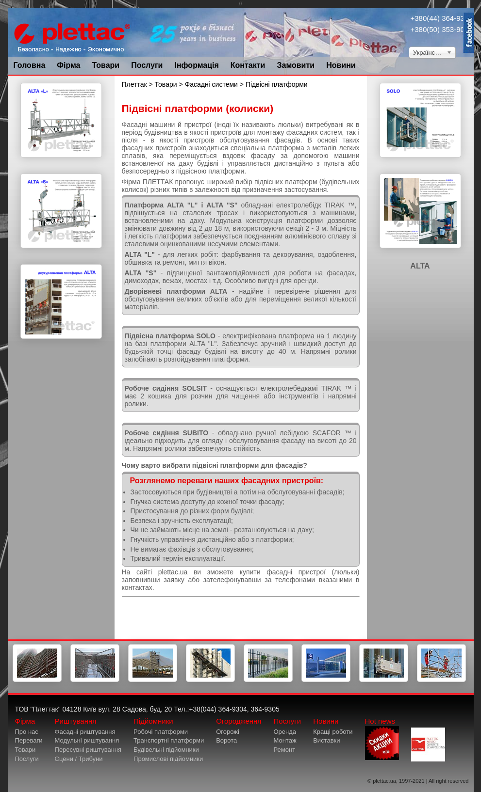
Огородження (238, 721)
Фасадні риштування (85, 731)
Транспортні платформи (168, 740)
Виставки (326, 740)
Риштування (76, 721)
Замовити (296, 65)
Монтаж (284, 740)
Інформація (196, 65)
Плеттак (134, 84)
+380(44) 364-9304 (442, 18)
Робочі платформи (160, 731)
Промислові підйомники (168, 758)
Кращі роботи (332, 731)
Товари (105, 65)
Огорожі (227, 731)
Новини (341, 65)
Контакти (248, 65)
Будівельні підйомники (166, 749)
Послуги (147, 65)
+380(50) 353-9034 (442, 29)
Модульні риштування (87, 740)
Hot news (382, 738)
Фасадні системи (211, 84)
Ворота (226, 740)
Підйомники (153, 721)
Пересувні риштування (88, 749)
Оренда (284, 731)
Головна (30, 65)
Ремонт (284, 749)
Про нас (26, 731)
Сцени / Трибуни (79, 758)
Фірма (68, 65)
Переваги (29, 740)
